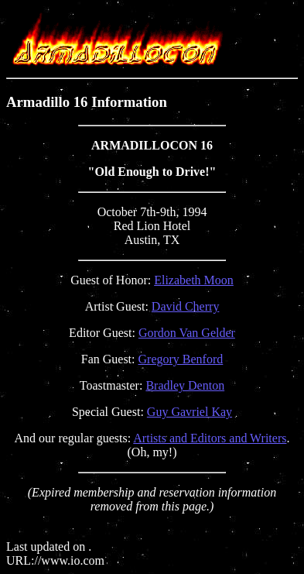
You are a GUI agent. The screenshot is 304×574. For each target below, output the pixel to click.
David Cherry (186, 306)
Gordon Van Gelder (186, 332)
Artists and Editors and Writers (209, 438)
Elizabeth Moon (194, 280)
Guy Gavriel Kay (189, 411)
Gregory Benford (181, 359)
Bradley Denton (184, 385)
